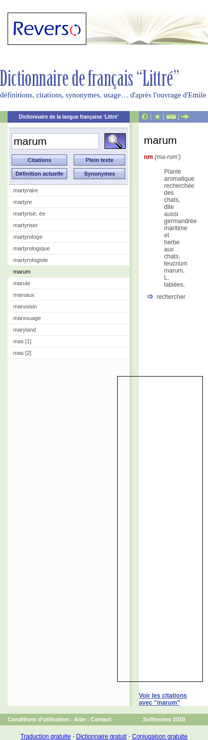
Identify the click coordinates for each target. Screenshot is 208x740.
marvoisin (25, 306)
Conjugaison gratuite (159, 736)
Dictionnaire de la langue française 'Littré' (69, 117)
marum (21, 272)
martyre (22, 202)
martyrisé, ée (29, 213)
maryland (24, 330)
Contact (101, 719)
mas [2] (22, 353)
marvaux (23, 295)
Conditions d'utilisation (38, 719)
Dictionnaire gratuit (101, 736)
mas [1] (22, 341)
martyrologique (31, 248)
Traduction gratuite (45, 736)
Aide (80, 719)
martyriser (25, 225)
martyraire (25, 190)
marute (21, 283)
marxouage (27, 318)
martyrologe (27, 237)
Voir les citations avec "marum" (163, 699)
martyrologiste (30, 260)
